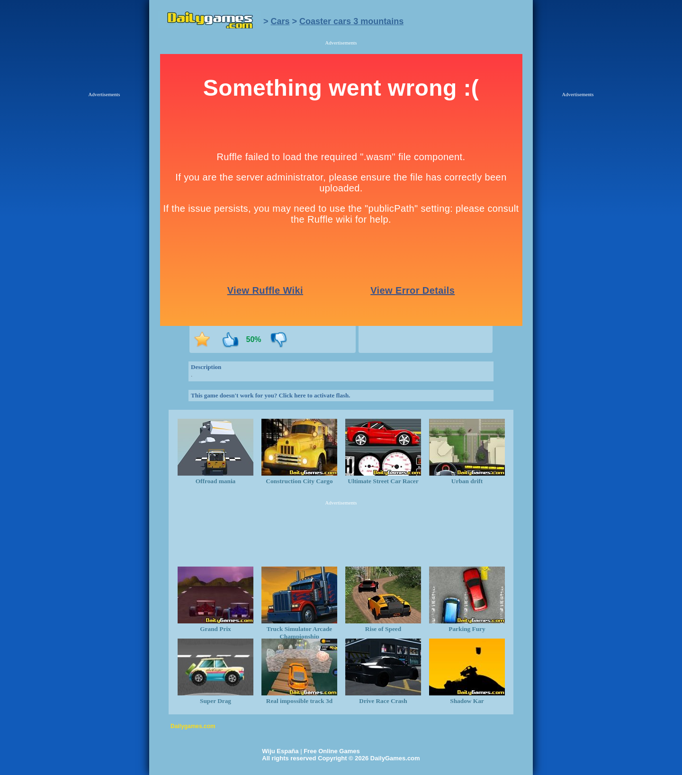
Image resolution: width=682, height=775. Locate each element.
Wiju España (280, 751)
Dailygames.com (192, 726)
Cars (280, 21)
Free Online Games (332, 751)
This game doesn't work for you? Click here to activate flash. (270, 395)
